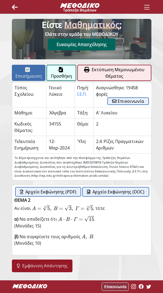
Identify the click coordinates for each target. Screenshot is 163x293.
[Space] (79, 7)
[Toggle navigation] (146, 7)
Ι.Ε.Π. (82, 94)
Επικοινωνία (128, 101)
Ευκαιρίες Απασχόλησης (81, 44)
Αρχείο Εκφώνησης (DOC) (115, 192)
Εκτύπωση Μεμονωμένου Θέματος (114, 73)
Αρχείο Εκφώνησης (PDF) (48, 192)
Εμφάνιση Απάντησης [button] (42, 266)
